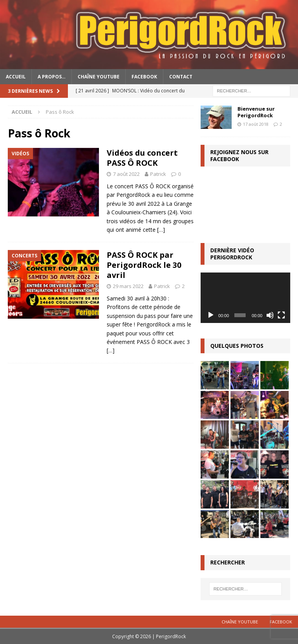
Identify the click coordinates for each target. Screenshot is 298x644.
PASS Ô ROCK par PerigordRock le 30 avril (144, 265)
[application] (245, 298)
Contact (180, 76)
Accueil (16, 76)
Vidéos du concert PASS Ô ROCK (142, 158)
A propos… (52, 76)
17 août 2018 (256, 124)
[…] (161, 229)
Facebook (144, 76)
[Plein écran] (281, 315)
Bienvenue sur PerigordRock (256, 112)
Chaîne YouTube (99, 76)
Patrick (158, 173)
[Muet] (270, 315)
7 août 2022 (126, 173)
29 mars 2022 (128, 286)
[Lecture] (211, 315)
